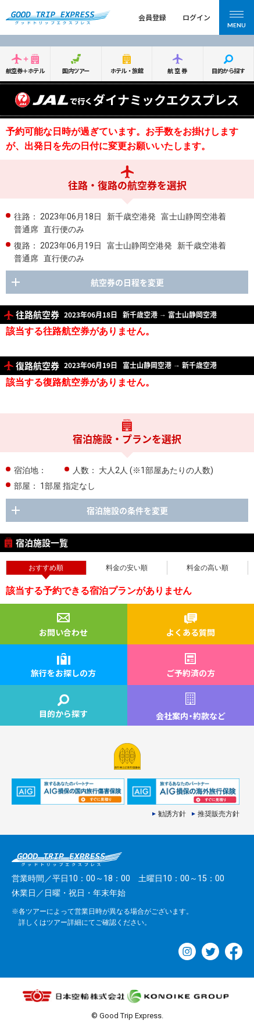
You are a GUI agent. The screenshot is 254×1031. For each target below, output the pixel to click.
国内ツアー (75, 70)
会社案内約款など (191, 716)
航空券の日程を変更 (127, 282)
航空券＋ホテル (25, 70)
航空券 (177, 70)
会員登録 (152, 17)
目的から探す (228, 70)
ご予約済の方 (190, 673)
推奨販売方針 (218, 813)
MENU (236, 21)
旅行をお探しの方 (63, 673)
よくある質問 (190, 632)
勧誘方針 (172, 813)
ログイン (196, 17)
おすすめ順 (45, 568)
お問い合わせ (63, 632)
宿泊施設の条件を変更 (127, 510)
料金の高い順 (207, 568)
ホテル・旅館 (127, 70)
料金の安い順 (127, 568)
